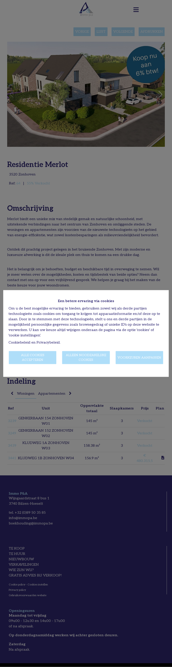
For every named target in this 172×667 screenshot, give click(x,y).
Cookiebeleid (19, 343)
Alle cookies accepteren (32, 357)
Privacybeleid (48, 343)
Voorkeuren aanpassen (139, 357)
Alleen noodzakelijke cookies (86, 357)
